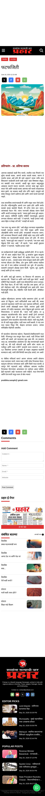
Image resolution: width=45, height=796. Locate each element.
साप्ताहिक (13, 59)
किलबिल (4, 59)
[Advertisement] (22, 22)
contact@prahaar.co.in (26, 690)
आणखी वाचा (39, 535)
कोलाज (3, 589)
